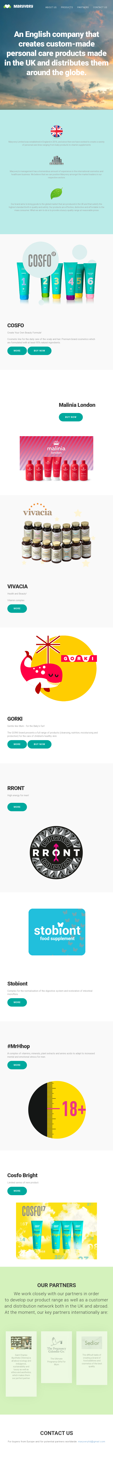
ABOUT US (51, 7)
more (17, 350)
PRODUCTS (67, 7)
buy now (39, 350)
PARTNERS (83, 7)
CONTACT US (100, 7)
